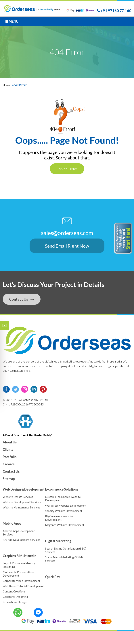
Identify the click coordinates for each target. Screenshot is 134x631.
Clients (8, 449)
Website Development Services (22, 502)
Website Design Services (18, 496)
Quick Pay (52, 577)
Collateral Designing (15, 596)
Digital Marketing (58, 541)
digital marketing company (105, 365)
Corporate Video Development (21, 580)
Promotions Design (14, 601)
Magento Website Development (64, 524)
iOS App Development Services (21, 539)
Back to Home (67, 169)
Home (6, 85)
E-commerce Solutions (61, 489)
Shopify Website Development (63, 510)
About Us (10, 442)
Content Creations (14, 591)
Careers (9, 464)
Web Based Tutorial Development (23, 586)
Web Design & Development (24, 489)
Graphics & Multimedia (19, 556)
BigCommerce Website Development (59, 517)
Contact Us (21, 299)
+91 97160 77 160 (114, 10)
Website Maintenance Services (21, 507)
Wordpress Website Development (65, 505)
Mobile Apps (12, 523)
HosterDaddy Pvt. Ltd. (34, 399)
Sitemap (9, 478)
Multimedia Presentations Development (18, 573)
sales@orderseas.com (67, 232)
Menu (11, 21)
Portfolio (10, 457)
